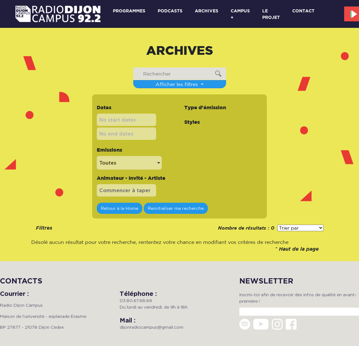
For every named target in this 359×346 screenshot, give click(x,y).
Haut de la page (299, 249)
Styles (192, 122)
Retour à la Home (119, 208)
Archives (206, 10)
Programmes (129, 10)
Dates (104, 107)
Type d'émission (205, 107)
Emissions (109, 150)
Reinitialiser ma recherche (176, 208)
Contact (303, 10)
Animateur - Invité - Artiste (131, 178)
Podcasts (170, 10)
